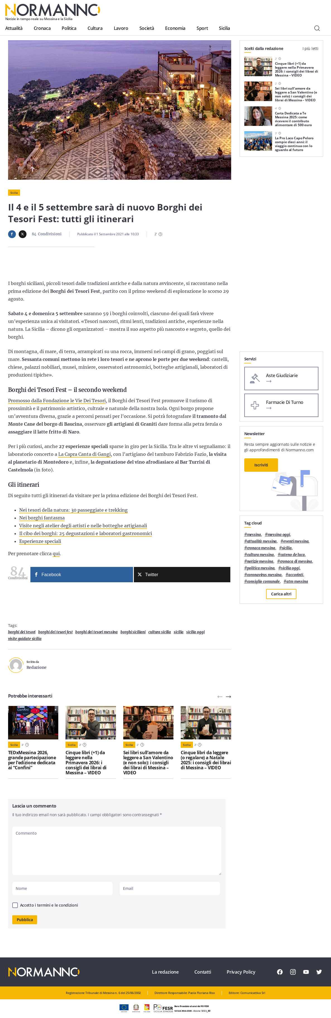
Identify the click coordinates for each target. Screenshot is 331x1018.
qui (56, 553)
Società (146, 28)
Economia (175, 28)
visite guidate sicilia (25, 638)
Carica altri (281, 594)
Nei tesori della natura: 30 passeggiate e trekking (73, 510)
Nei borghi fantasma (42, 518)
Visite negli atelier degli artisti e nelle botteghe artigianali (83, 525)
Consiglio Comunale (263, 581)
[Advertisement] (281, 316)
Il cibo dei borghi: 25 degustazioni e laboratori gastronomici (85, 533)
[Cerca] (317, 28)
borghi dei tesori (22, 632)
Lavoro (121, 28)
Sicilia (224, 28)
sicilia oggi (195, 632)
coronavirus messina (264, 575)
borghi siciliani (133, 632)
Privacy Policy (241, 972)
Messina (254, 534)
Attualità (14, 28)
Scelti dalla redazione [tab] (263, 48)
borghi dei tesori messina (96, 632)
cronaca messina (261, 548)
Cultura (95, 28)
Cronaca (42, 28)
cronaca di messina (296, 561)
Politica (69, 28)
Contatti (202, 972)
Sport (202, 28)
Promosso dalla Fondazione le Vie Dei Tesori (57, 400)
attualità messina (262, 541)
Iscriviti (261, 465)
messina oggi (279, 534)
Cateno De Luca (293, 554)
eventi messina (295, 541)
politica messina (261, 568)
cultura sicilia (159, 632)
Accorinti (295, 575)
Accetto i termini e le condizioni (49, 905)
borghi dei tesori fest (55, 632)
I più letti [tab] (310, 48)
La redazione (165, 972)
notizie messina (260, 561)
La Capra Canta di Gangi (84, 454)
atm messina (297, 581)
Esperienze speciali (40, 541)
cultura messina (260, 554)
